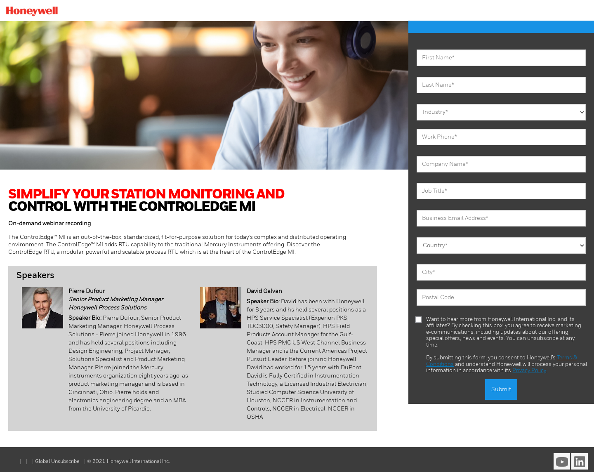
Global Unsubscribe (58, 461)
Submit (501, 389)
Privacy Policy (529, 370)
